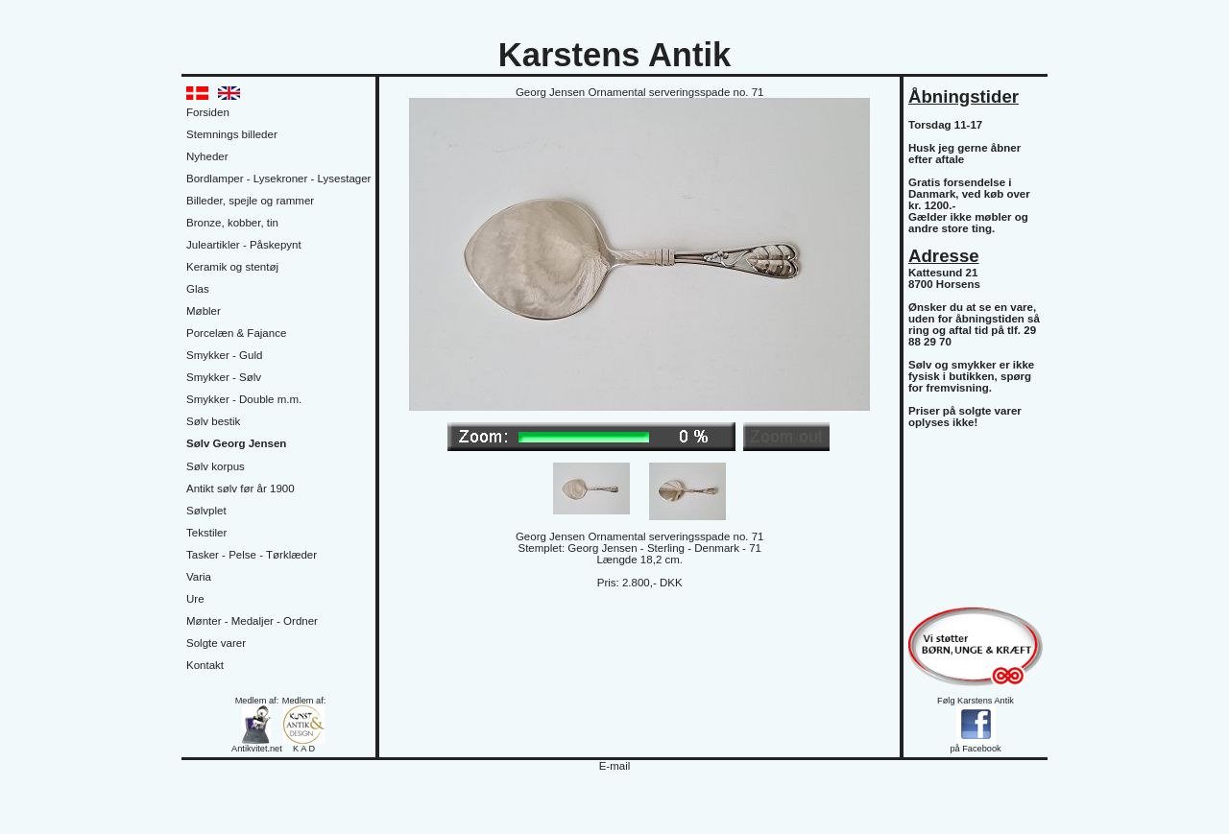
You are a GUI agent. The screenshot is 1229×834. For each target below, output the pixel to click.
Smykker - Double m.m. (243, 399)
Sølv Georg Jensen (236, 443)
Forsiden (207, 112)
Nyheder (207, 156)
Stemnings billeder (231, 134)
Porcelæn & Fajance (236, 333)
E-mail (615, 766)
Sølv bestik (213, 421)
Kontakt (205, 665)
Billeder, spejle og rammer (250, 200)
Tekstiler (206, 532)
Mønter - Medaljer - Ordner (252, 621)
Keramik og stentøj (232, 267)
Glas (197, 289)
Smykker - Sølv (223, 377)
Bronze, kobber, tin (232, 222)
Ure (195, 599)
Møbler (203, 311)
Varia (198, 577)
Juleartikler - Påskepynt (243, 244)
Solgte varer (216, 643)
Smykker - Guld (224, 355)
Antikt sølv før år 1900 (240, 488)
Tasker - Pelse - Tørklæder (251, 554)
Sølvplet (206, 510)
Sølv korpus (215, 466)
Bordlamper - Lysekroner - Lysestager (278, 178)
